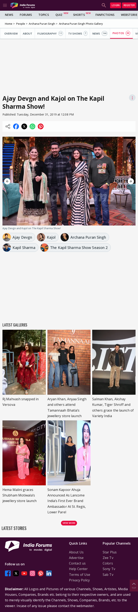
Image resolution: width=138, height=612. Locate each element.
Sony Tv (109, 569)
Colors (108, 563)
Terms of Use (79, 574)
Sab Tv (108, 574)
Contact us (77, 563)
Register (129, 5)
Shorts (79, 15)
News (9, 15)
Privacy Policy (79, 580)
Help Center (78, 569)
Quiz (58, 15)
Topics (43, 15)
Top (133, 585)
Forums (26, 15)
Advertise (76, 557)
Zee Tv (108, 557)
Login (116, 5)
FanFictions (104, 15)
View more (69, 522)
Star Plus (110, 552)
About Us (76, 552)
